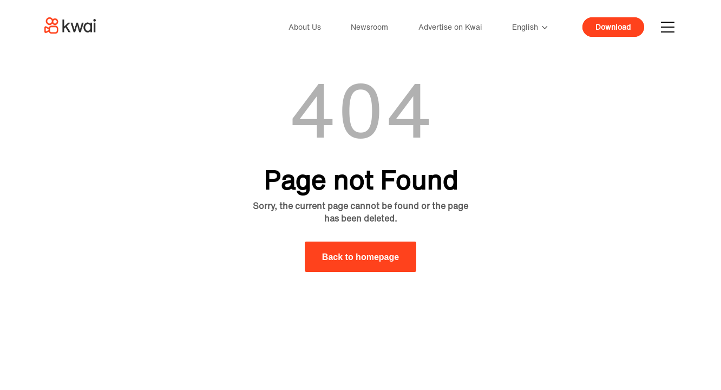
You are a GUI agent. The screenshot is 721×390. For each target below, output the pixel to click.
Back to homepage (360, 257)
